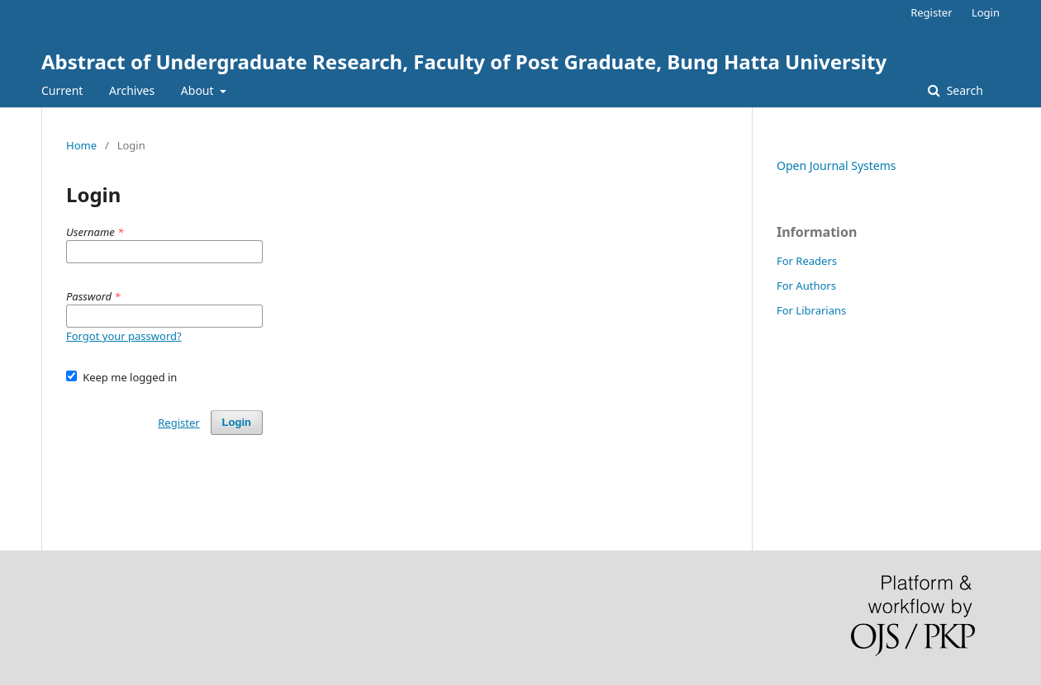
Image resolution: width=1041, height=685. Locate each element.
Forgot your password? (124, 335)
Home (81, 145)
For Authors (806, 285)
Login (986, 12)
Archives (131, 90)
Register (931, 12)
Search (963, 90)
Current (62, 90)
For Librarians (811, 310)
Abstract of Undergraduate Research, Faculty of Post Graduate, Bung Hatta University (464, 61)
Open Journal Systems (836, 165)
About (198, 90)
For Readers (807, 260)
